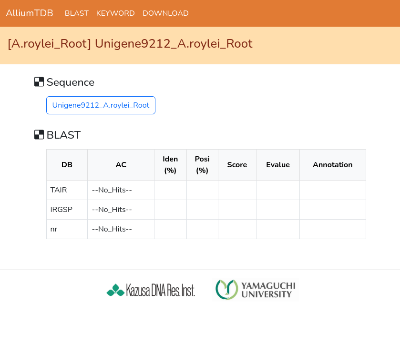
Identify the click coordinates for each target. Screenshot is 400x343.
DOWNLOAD (166, 13)
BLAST (77, 13)
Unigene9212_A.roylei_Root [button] (101, 105)
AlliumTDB (29, 13)
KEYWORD (115, 13)
